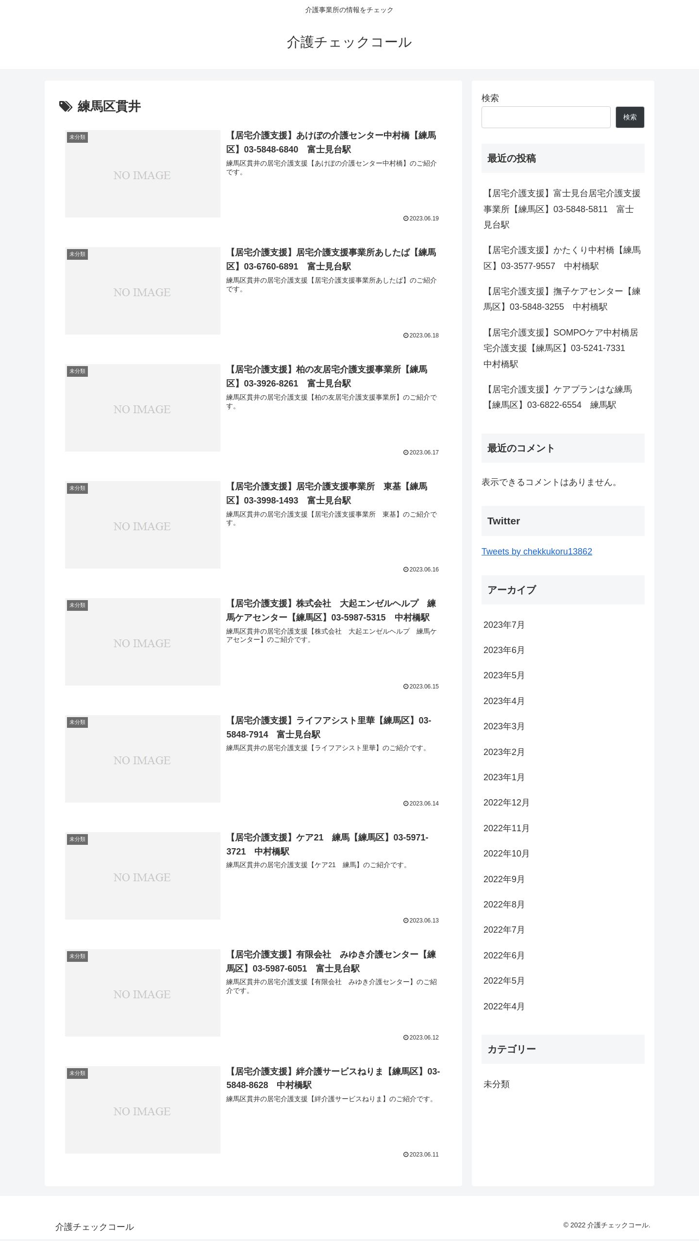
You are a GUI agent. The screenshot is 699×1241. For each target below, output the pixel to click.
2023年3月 (504, 726)
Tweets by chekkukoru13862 (537, 551)
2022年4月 (504, 1006)
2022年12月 (506, 802)
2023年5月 (504, 675)
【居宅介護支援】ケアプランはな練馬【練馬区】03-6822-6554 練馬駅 (557, 397)
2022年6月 (504, 955)
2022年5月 (504, 981)
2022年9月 (504, 879)
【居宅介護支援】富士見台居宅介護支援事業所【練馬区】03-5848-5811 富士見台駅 (562, 209)
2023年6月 (504, 650)
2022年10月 (506, 853)
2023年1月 (504, 777)
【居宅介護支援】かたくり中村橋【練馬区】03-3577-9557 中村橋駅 (562, 257)
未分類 (496, 1084)
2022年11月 (506, 828)
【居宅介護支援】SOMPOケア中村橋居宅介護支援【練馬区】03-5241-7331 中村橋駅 (560, 348)
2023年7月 (504, 625)
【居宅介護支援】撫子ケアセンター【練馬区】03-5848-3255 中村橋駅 (562, 299)
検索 (490, 98)
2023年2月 (504, 752)
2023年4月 (504, 701)
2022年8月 (504, 904)
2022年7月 (504, 930)
